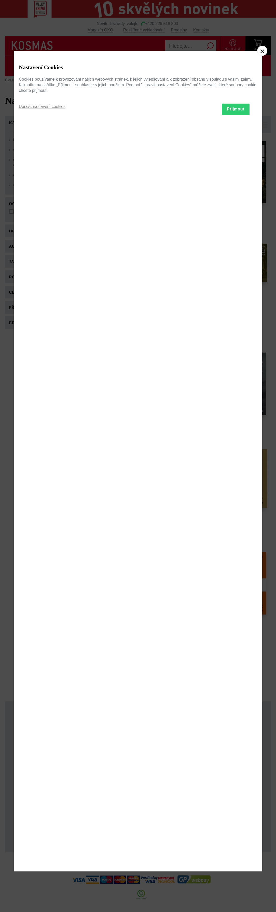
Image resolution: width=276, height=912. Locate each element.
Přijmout (235, 484)
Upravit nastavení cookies (42, 482)
